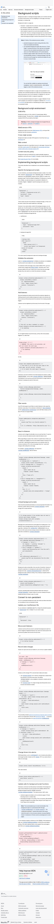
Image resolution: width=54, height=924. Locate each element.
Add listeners (22, 292)
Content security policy (26, 152)
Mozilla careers (4, 910)
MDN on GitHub (22, 915)
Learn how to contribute (24, 878)
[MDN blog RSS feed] (11, 900)
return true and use (41, 718)
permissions (34, 132)
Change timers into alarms (27, 752)
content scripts (25, 147)
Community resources (23, 908)
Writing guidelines (22, 910)
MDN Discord (21, 912)
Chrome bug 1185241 (40, 716)
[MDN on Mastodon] (8, 900)
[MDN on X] (6, 900)
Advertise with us (5, 912)
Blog (2, 908)
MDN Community (22, 906)
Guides (37, 910)
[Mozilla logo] (5, 922)
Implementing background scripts (8, 20)
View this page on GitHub (25, 884)
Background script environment (6, 17)
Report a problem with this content (40, 884)
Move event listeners (25, 626)
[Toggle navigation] (51, 7)
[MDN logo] (3, 893)
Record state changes (25, 647)
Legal (35, 922)
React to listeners (24, 431)
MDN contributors (45, 882)
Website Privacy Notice (16, 922)
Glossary (38, 915)
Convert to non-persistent (7, 23)
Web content (22, 142)
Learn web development (41, 908)
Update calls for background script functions (33, 784)
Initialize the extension (25, 258)
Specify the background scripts (28, 170)
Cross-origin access (25, 135)
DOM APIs (21, 111)
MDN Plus (3, 915)
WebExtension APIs (25, 127)
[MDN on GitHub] (2, 900)
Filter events (22, 403)
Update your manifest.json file (28, 605)
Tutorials (38, 912)
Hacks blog (38, 917)
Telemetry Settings (27, 922)
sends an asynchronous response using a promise (40, 714)
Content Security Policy (25, 159)
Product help (4, 917)
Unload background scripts (27, 502)
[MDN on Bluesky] (4, 900)
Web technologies (40, 906)
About (2, 906)
